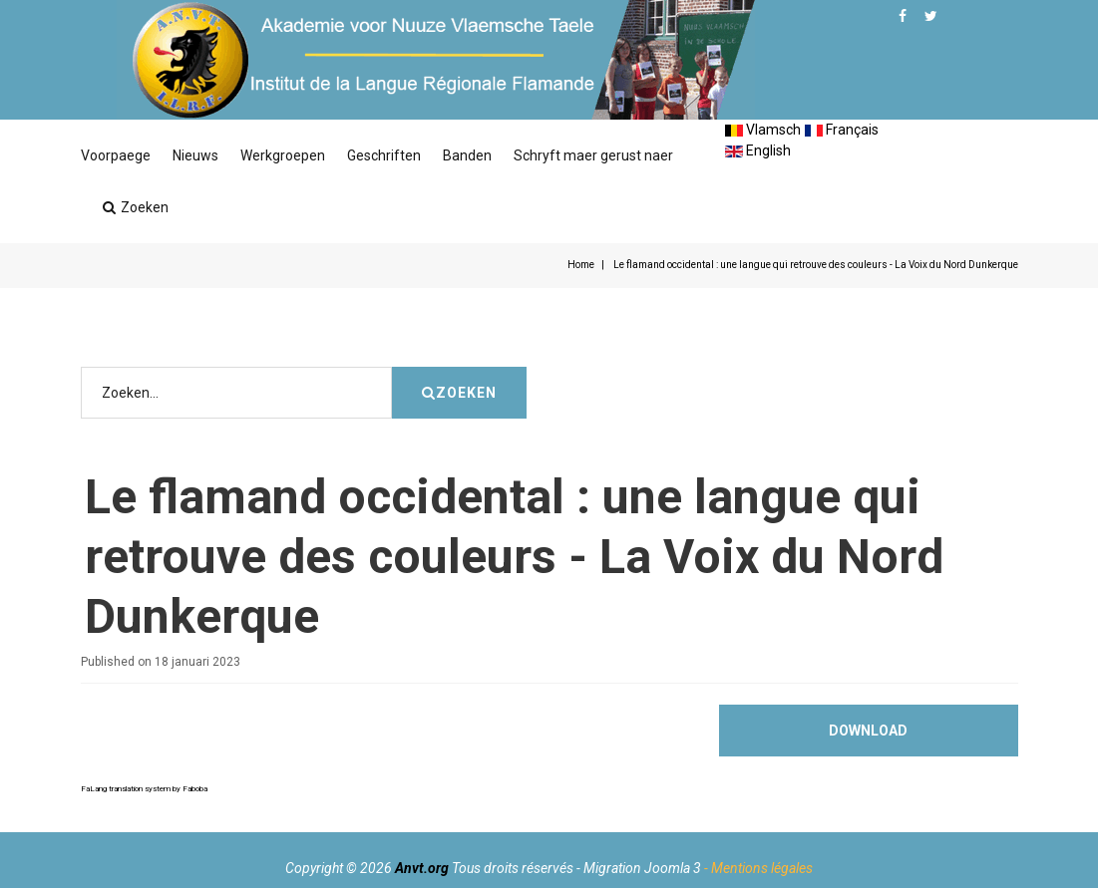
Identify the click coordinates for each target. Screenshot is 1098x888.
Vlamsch (763, 130)
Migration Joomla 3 (642, 868)
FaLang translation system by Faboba (144, 788)
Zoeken (136, 207)
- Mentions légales (758, 868)
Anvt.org (422, 868)
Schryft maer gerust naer (593, 155)
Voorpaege (116, 155)
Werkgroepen (282, 155)
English (758, 150)
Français (842, 130)
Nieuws (195, 155)
